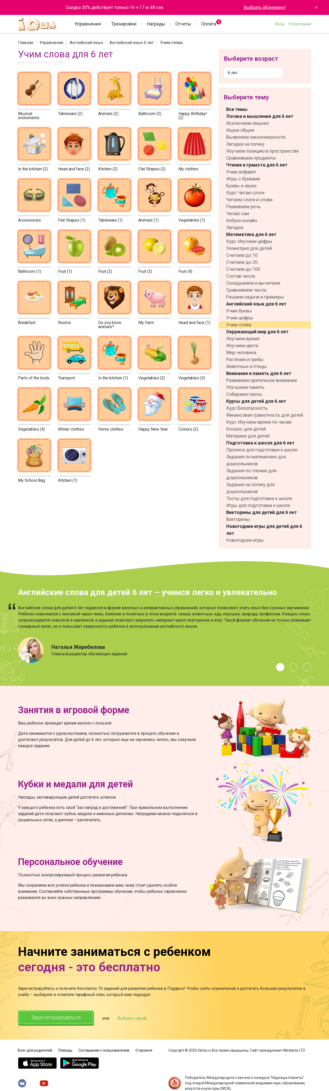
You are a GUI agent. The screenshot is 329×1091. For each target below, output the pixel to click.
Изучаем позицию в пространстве (262, 151)
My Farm (146, 322)
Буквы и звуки (241, 185)
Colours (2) (188, 429)
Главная (25, 42)
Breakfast (26, 322)
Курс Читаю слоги (245, 192)
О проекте (143, 1050)
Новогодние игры (245, 540)
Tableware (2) (70, 113)
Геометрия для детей (249, 248)
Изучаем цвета (242, 345)
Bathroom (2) (149, 113)
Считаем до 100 (243, 269)
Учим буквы (239, 310)
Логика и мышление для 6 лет (259, 116)
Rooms (64, 322)
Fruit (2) (105, 271)
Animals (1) (148, 220)
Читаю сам (237, 213)
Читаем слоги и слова (249, 199)
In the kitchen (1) (113, 378)
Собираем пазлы (244, 394)
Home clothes (110, 429)
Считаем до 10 (242, 255)
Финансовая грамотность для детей (264, 415)
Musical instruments (28, 115)
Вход (279, 24)
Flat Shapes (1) (71, 220)
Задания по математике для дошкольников (256, 460)
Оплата (208, 23)
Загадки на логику (245, 144)
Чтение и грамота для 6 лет (256, 165)
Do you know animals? (109, 324)
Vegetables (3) (191, 378)
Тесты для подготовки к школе (259, 498)
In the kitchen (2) (33, 169)
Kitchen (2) (107, 169)
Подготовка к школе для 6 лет (260, 443)
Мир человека (241, 352)
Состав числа (240, 276)
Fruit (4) (185, 271)
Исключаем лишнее (247, 123)
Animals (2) (108, 113)
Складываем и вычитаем (253, 283)
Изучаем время (243, 338)
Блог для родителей (35, 1050)
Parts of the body (33, 378)
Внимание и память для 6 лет (258, 373)
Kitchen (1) (67, 480)
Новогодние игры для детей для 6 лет (264, 529)
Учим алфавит (241, 171)
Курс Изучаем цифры (249, 241)
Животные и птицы (246, 366)
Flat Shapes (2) (152, 169)
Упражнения (88, 24)
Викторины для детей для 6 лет (261, 512)
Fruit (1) (65, 271)
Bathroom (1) (29, 271)
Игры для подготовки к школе (258, 505)
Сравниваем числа (246, 290)
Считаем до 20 (242, 262)
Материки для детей (248, 436)
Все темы (237, 109)
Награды (156, 24)
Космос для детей (246, 429)
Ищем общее (240, 130)
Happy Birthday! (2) (192, 115)
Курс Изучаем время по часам (258, 422)
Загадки (234, 227)
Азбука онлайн (241, 220)
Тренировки (123, 24)
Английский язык (86, 42)
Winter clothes (71, 429)
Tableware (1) (110, 220)
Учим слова (238, 324)
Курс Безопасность (247, 408)
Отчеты (183, 24)
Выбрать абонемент (265, 7)
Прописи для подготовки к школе (262, 449)
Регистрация (299, 24)
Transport (66, 378)
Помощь (65, 1050)
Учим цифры (239, 317)
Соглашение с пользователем (103, 1050)
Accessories (29, 220)
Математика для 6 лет (251, 234)
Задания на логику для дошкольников (250, 488)
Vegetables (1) (191, 220)
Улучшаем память (245, 387)
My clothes (188, 169)
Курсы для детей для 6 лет (256, 401)
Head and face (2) (74, 169)
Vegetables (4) (31, 429)
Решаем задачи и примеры (255, 297)
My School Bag (31, 480)
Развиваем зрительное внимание (261, 380)
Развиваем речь (243, 206)
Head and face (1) (194, 322)
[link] (25, 42)
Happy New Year (153, 429)
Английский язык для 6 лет (256, 304)
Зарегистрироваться (56, 1018)
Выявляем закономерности (255, 137)
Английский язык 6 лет (131, 42)
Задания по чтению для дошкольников (251, 474)
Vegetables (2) (151, 378)
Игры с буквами (243, 178)
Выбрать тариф (133, 1018)
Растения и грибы (245, 359)
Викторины (238, 519)
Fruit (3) (145, 271)
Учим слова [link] (171, 42)
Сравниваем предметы (251, 158)
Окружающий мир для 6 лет (257, 331)
